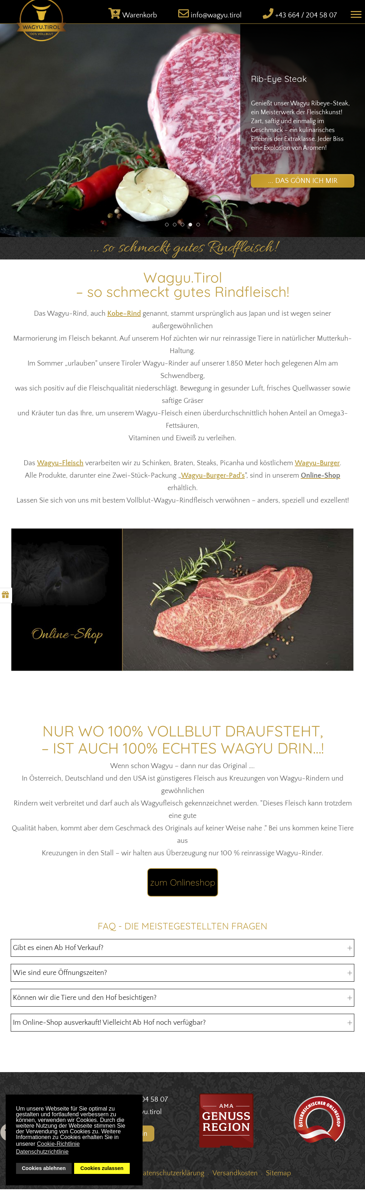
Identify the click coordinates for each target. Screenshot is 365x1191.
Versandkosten (235, 1175)
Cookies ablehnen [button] (44, 1168)
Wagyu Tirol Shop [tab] (168, 227)
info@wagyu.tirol (216, 17)
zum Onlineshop (182, 884)
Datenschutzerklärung (171, 1175)
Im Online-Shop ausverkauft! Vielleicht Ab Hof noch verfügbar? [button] (182, 1024)
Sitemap (278, 1175)
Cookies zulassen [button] (102, 1168)
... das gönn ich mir (303, 182)
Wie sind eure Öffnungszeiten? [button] (182, 974)
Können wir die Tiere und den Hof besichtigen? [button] (182, 999)
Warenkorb (139, 17)
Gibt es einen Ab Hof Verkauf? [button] (182, 950)
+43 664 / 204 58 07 (306, 17)
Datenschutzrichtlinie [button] (42, 1152)
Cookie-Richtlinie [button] (58, 1144)
